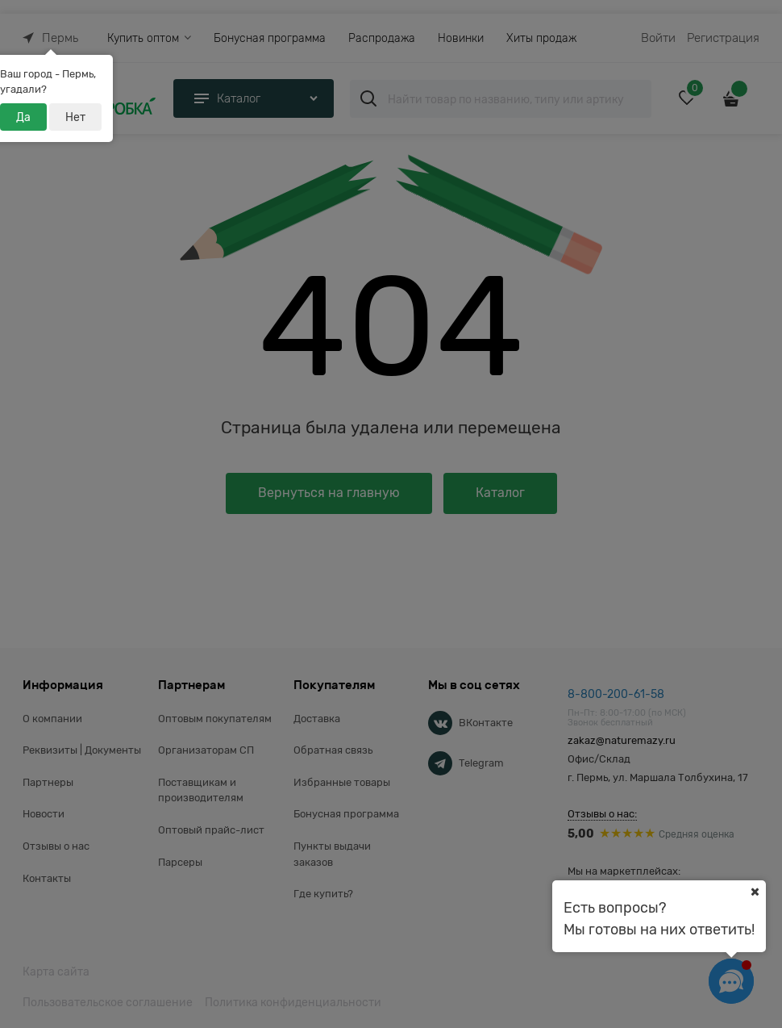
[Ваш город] (755, 892)
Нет (75, 117)
